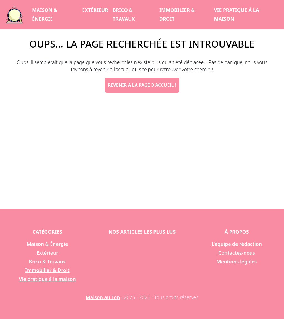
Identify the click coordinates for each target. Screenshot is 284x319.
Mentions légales (237, 261)
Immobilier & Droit (177, 14)
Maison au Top (103, 297)
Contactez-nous (236, 252)
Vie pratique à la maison (236, 14)
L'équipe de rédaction (236, 244)
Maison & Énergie (44, 14)
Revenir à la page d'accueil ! (142, 85)
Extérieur (95, 10)
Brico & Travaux (124, 14)
